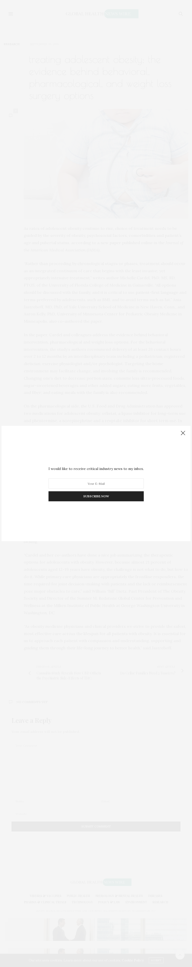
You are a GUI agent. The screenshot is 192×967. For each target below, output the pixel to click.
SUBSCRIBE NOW (96, 496)
